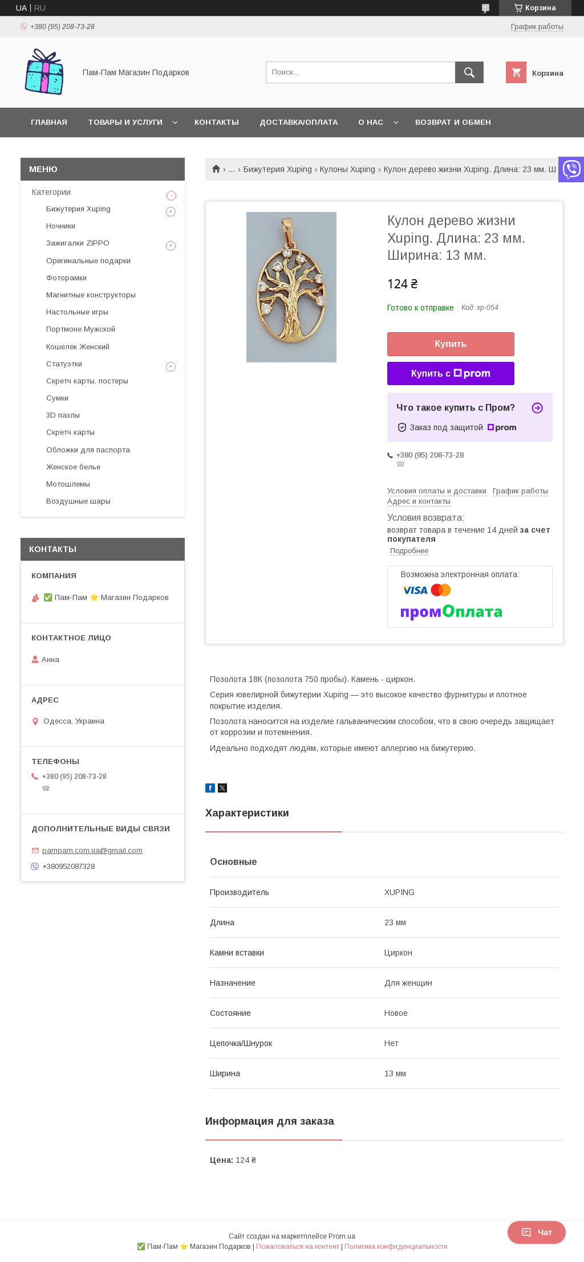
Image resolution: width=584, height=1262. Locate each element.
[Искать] (469, 72)
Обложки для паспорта (88, 450)
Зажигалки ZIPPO (78, 243)
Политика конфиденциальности (396, 1247)
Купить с (450, 374)
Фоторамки (66, 277)
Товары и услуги (125, 122)
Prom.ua (341, 1236)
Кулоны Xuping (347, 169)
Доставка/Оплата (298, 122)
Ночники (60, 226)
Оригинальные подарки (88, 260)
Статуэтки (64, 364)
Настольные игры (77, 312)
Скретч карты (70, 432)
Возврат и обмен (453, 122)
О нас (370, 122)
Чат (536, 1232)
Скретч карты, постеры (87, 381)
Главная (49, 122)
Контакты (216, 122)
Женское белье (73, 467)
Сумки (57, 398)
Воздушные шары (78, 501)
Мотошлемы (68, 484)
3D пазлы (63, 415)
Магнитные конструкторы (91, 295)
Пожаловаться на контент (297, 1247)
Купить (451, 344)
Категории (51, 192)
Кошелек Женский (78, 346)
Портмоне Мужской (80, 329)
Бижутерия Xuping (278, 169)
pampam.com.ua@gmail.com (92, 850)
